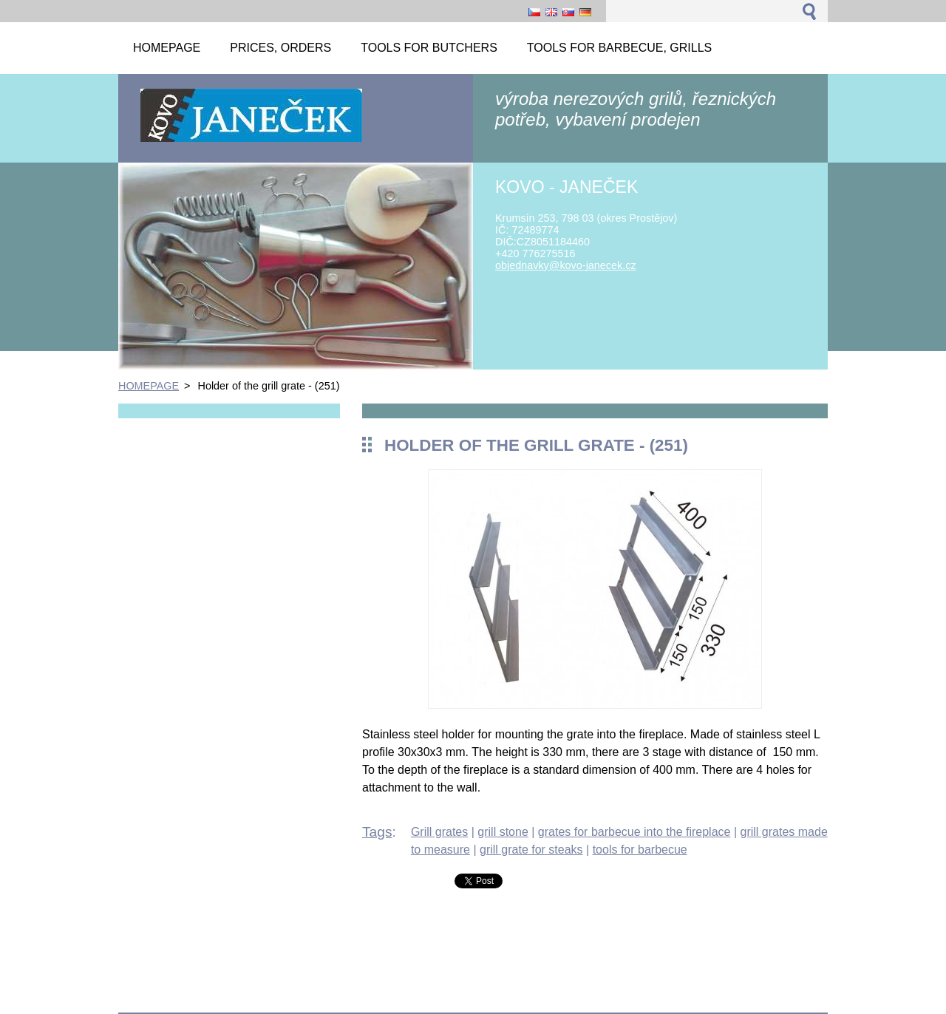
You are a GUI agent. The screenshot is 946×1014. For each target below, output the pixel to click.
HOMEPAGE (148, 386)
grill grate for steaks (531, 849)
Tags (377, 832)
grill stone (502, 832)
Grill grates (439, 832)
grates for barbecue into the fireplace (634, 832)
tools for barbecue (640, 849)
